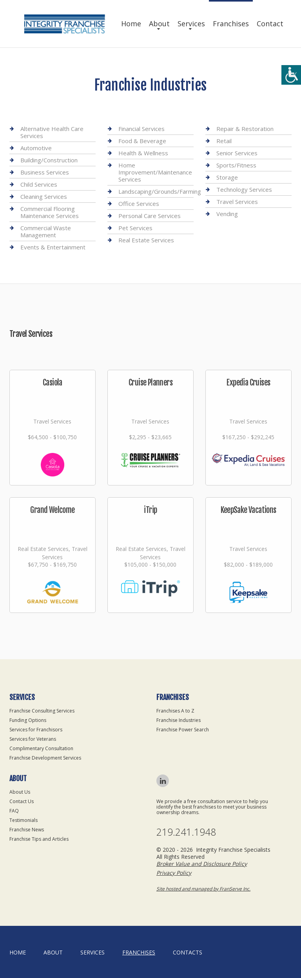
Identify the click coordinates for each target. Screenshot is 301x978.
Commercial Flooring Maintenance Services (49, 212)
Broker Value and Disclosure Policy (201, 863)
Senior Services (236, 153)
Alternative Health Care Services (51, 132)
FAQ (14, 810)
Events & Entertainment (52, 247)
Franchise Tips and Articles (39, 839)
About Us (19, 792)
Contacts (187, 952)
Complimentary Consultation (41, 748)
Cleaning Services (43, 196)
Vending (227, 214)
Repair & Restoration (245, 129)
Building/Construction (49, 160)
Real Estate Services (146, 240)
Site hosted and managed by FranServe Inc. (203, 888)
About (159, 23)
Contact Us (21, 801)
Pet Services (135, 228)
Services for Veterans (32, 739)
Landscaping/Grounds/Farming (159, 191)
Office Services (138, 203)
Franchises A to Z (175, 710)
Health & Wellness (143, 153)
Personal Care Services (149, 216)
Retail (224, 141)
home (17, 952)
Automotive (36, 148)
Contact (270, 23)
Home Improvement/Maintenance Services (155, 172)
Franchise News (26, 829)
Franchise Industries (178, 720)
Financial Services (141, 129)
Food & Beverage (142, 141)
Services (191, 23)
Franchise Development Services (45, 757)
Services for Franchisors (35, 729)
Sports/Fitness (236, 165)
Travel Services (237, 201)
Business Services (44, 172)
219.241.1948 (186, 832)
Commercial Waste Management (45, 231)
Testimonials (23, 820)
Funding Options (27, 720)
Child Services (38, 184)
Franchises (231, 23)
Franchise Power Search (182, 729)
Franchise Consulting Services (41, 710)
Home (131, 23)
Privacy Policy (173, 872)
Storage (227, 177)
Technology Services (244, 189)
